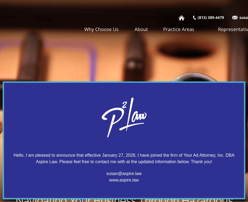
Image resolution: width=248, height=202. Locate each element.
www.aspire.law (124, 180)
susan (112, 173)
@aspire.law (129, 173)
